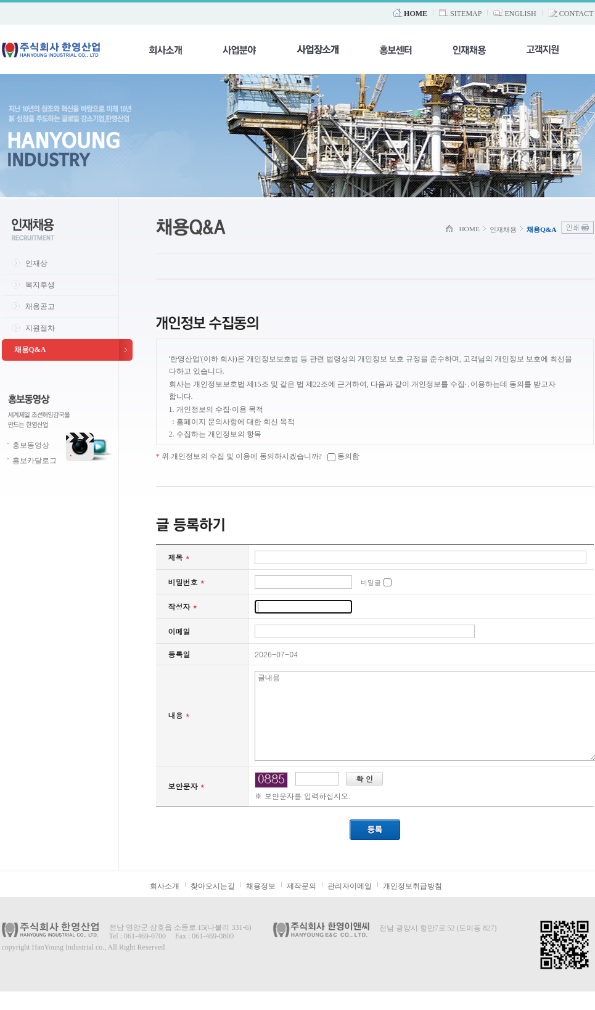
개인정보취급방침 (412, 904)
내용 (179, 724)
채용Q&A (30, 349)
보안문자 (186, 804)
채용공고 (40, 306)
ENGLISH (520, 13)
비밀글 (371, 582)
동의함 (348, 456)
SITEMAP (466, 13)
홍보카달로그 (34, 460)
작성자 (182, 606)
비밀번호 (186, 582)
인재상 (36, 263)
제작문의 (301, 904)
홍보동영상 (30, 445)
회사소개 (164, 904)
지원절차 (40, 328)
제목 (179, 557)
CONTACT (576, 13)
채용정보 (261, 904)
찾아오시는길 (213, 904)
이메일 (179, 631)
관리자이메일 (349, 904)
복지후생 (40, 285)
